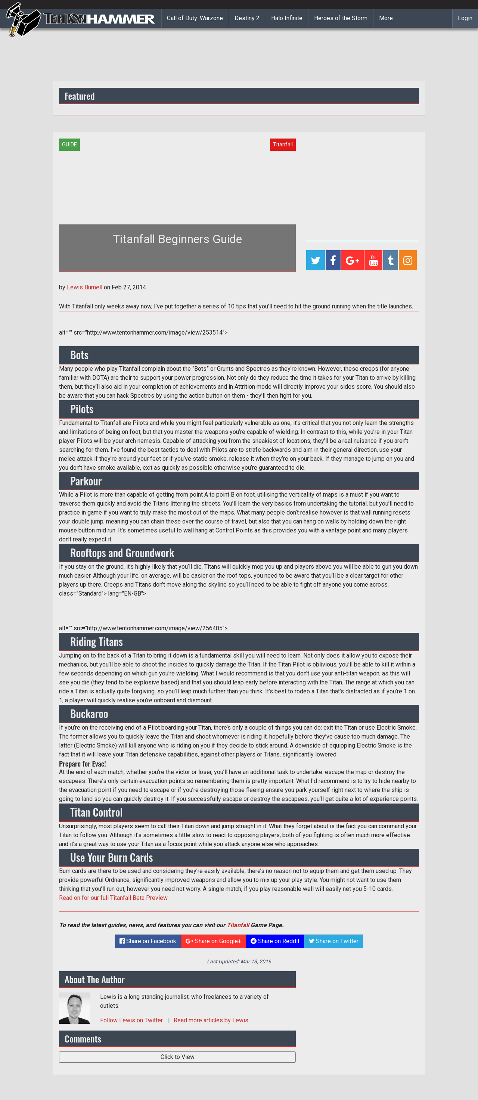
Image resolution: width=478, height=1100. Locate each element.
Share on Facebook (148, 941)
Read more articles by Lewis (211, 1020)
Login (465, 18)
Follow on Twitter (132, 1020)
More (386, 18)
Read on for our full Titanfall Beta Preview (113, 897)
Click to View (178, 1056)
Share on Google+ (213, 941)
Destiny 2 (247, 18)
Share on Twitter (333, 941)
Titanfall (238, 925)
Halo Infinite (286, 18)
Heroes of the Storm (340, 18)
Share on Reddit (275, 941)
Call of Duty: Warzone (195, 18)
